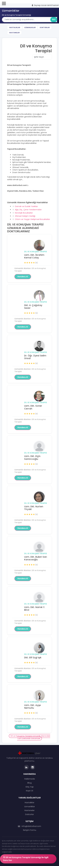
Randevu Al (23, 276)
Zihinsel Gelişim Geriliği (25, 216)
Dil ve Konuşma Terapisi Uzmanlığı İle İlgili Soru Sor (25, 858)
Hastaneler (14, 33)
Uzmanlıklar (30, 27)
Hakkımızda (29, 779)
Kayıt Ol (29, 790)
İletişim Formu (29, 830)
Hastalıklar (14, 27)
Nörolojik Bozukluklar (24, 213)
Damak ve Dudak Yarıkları (26, 206)
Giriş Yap (29, 787)
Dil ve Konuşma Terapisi (35, 251)
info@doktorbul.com (29, 826)
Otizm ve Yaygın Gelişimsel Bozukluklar (32, 219)
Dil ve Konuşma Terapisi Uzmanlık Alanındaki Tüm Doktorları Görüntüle (30, 737)
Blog (29, 783)
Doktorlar (45, 27)
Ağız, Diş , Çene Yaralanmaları (28, 209)
